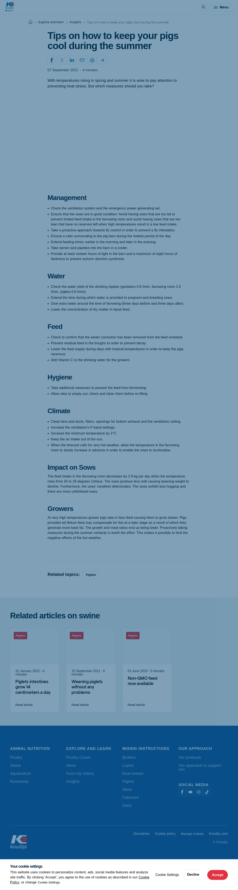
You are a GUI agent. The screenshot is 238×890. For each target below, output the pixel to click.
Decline (192, 874)
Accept (217, 874)
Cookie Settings (50, 882)
